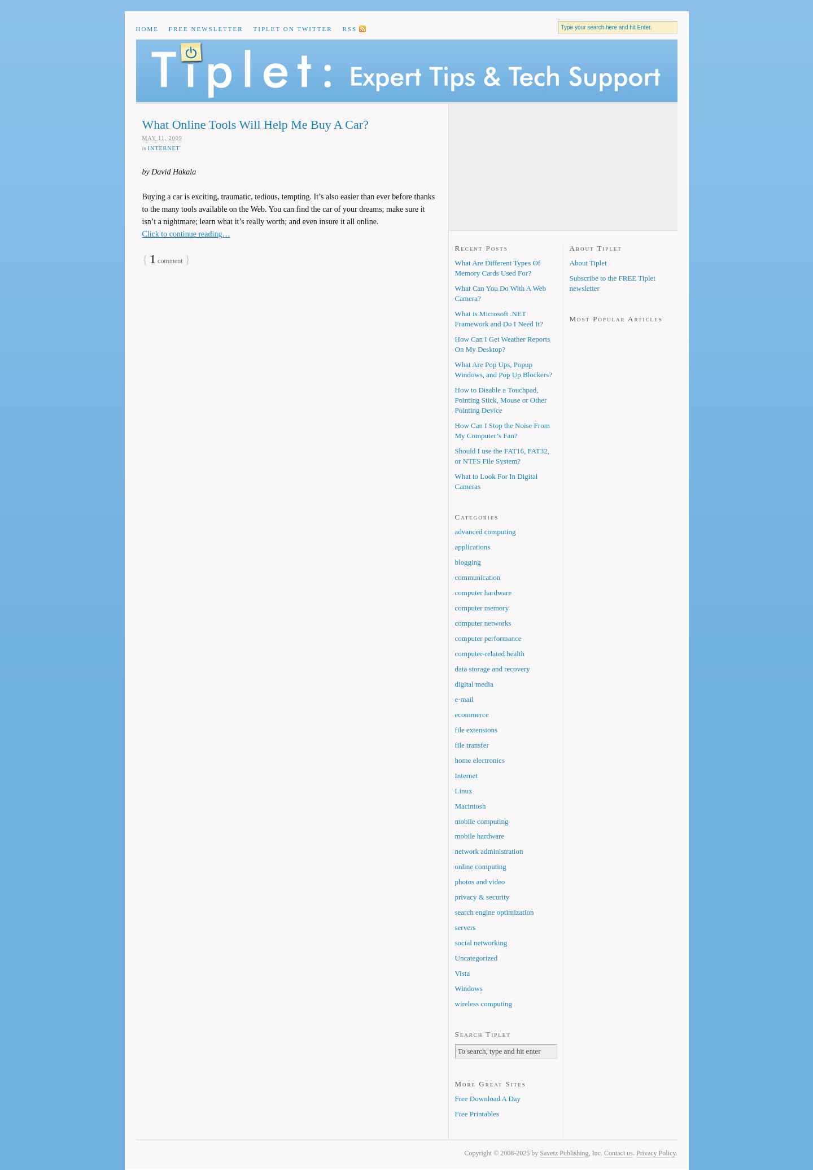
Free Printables (477, 1114)
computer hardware (483, 592)
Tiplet (407, 71)
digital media (474, 684)
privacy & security (482, 897)
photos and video (480, 882)
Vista (462, 973)
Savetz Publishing (564, 1153)
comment (166, 261)
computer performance (488, 638)
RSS (349, 28)
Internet (164, 148)
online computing (480, 866)
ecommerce (472, 714)
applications (473, 547)
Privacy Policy (656, 1153)
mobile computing (482, 821)
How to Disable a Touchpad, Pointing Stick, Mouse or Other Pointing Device (501, 400)
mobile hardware (480, 836)
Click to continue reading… (186, 234)
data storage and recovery (492, 669)
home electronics (480, 760)
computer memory (482, 608)
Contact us (618, 1153)
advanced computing (485, 531)
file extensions (476, 730)
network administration (489, 851)
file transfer (472, 745)
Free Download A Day (488, 1098)
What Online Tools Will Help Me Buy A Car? (255, 124)
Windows (469, 988)
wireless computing (483, 1003)
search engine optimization (494, 912)
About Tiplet (588, 263)
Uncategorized (476, 958)
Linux (464, 791)
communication (478, 577)
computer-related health (490, 653)
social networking (481, 942)
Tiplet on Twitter (293, 28)
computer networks (483, 623)
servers (465, 927)
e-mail (464, 699)
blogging (468, 562)
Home (147, 28)
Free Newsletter (206, 28)
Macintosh (470, 806)
